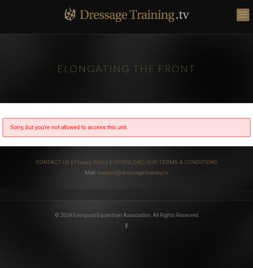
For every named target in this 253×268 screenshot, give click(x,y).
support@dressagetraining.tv (133, 172)
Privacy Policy (91, 162)
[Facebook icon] (126, 226)
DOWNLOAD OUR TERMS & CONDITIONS (165, 162)
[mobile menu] (243, 15)
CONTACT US (53, 162)
